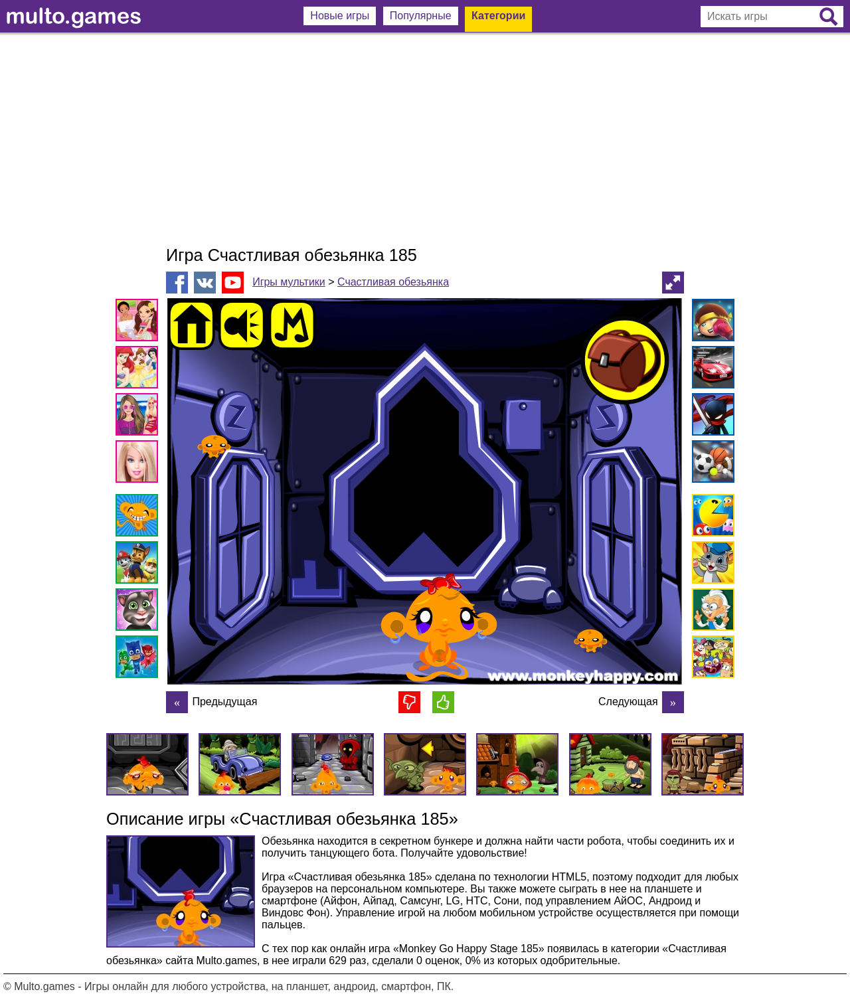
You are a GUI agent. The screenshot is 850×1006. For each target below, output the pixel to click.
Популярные (421, 15)
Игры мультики (288, 282)
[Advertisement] (425, 139)
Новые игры (339, 15)
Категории (498, 15)
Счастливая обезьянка (393, 282)
